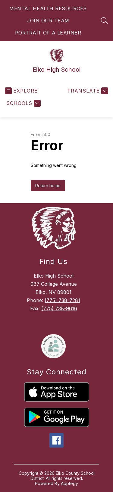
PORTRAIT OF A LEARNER (48, 33)
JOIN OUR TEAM (48, 21)
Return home (48, 185)
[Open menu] (21, 91)
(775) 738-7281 (62, 300)
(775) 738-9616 (59, 308)
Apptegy (69, 483)
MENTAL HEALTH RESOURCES (48, 8)
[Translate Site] (87, 91)
